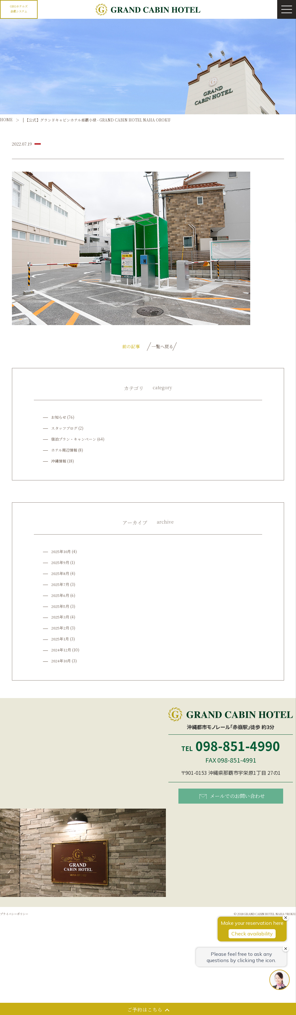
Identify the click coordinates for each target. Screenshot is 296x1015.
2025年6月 (60, 596)
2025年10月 (61, 552)
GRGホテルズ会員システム (19, 8)
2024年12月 (61, 651)
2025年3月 (60, 618)
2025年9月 (60, 563)
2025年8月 (60, 574)
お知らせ (58, 418)
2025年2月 (60, 629)
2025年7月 (60, 585)
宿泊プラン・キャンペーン (73, 440)
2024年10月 (61, 662)
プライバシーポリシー (19, 914)
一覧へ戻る (162, 346)
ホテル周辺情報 (64, 450)
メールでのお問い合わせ (232, 796)
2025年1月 (60, 640)
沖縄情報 (58, 461)
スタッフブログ (64, 429)
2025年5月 (60, 607)
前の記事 (123, 346)
